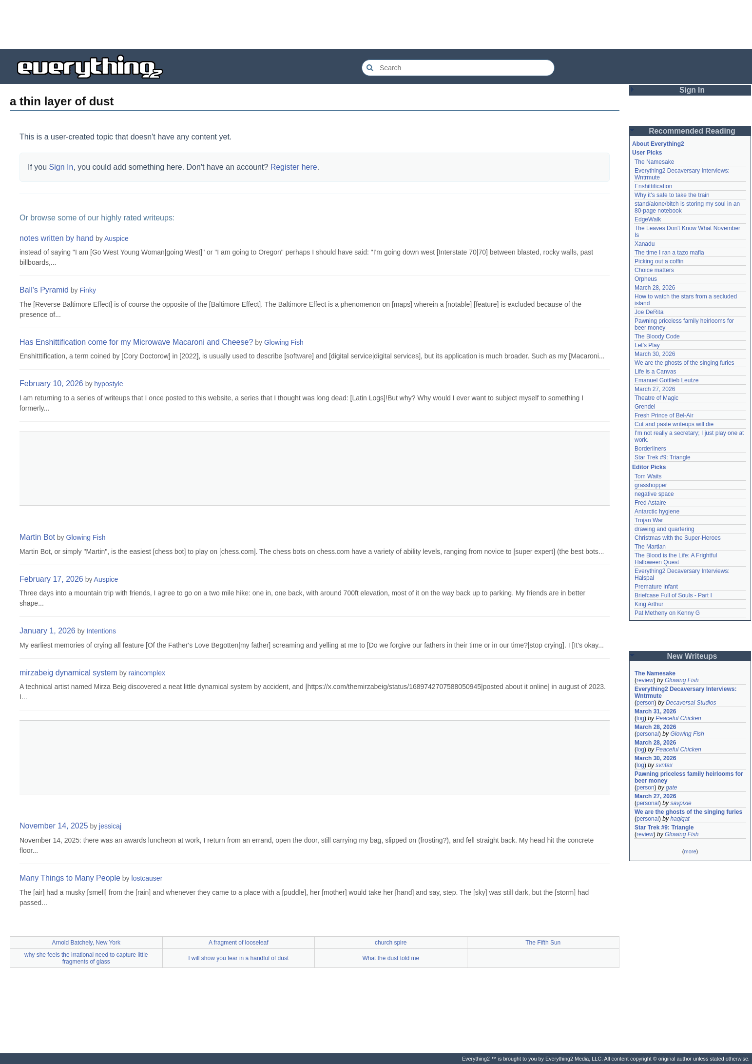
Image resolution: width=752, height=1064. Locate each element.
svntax (664, 765)
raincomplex (147, 673)
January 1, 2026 (47, 631)
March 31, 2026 (655, 711)
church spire (390, 942)
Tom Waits (648, 476)
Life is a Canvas (655, 371)
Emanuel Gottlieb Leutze (666, 380)
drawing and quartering (664, 529)
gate (671, 787)
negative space (654, 494)
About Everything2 (658, 143)
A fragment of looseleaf (239, 942)
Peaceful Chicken (678, 718)
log (640, 718)
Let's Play (647, 345)
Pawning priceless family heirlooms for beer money (689, 777)
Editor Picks (649, 467)
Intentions (101, 631)
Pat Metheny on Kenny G (667, 613)
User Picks (647, 152)
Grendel (645, 406)
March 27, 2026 (655, 389)
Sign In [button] (692, 90)
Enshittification (653, 186)
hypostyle (108, 384)
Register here (293, 167)
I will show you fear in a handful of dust (238, 958)
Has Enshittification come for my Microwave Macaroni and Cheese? (136, 342)
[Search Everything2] (458, 67)
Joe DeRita (649, 312)
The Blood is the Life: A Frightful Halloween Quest (676, 559)
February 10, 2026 (51, 383)
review (645, 680)
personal (647, 733)
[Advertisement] (376, 24)
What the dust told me (390, 958)
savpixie (680, 803)
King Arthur (649, 604)
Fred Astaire (650, 502)
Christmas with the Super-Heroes (678, 537)
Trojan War (649, 520)
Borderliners (650, 448)
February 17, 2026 (51, 579)
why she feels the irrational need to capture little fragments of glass (86, 958)
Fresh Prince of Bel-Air (664, 415)
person (645, 702)
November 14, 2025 (53, 826)
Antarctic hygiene (657, 511)
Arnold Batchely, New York (86, 942)
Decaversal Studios (691, 702)
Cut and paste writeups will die (674, 424)
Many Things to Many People (69, 878)
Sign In (61, 167)
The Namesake (654, 161)
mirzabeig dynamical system (68, 673)
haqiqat (679, 818)
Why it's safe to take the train (672, 195)
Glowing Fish (284, 342)
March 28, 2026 (655, 287)
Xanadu (645, 243)
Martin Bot (37, 537)
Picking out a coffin (659, 261)
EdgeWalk (648, 219)
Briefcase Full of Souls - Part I (673, 595)
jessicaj (110, 826)
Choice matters (654, 270)
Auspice (116, 238)
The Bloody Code (657, 336)
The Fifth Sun (542, 942)
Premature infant (656, 586)
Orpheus (646, 279)
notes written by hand (56, 238)
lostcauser (147, 878)
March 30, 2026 (655, 354)
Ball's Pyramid (44, 290)
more (690, 851)
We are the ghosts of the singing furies (684, 362)
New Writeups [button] (692, 656)
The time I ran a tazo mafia (669, 252)
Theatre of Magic (656, 397)
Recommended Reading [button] (692, 131)
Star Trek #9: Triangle (663, 457)
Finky (87, 290)
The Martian (650, 546)
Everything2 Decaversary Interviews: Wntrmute (685, 692)
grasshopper (651, 485)
